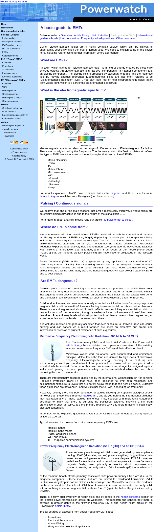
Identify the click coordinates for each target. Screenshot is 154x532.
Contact (148, 19)
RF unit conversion (11, 48)
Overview (6, 62)
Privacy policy (19, 152)
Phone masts (10, 132)
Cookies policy (19, 155)
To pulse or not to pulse (117, 219)
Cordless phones (10, 94)
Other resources (10, 55)
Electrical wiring (9, 73)
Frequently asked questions (97, 38)
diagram (115, 193)
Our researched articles (13, 31)
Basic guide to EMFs (12, 41)
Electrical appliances (12, 76)
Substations (8, 69)
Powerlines (7, 66)
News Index (7, 27)
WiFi (4, 87)
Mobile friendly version (13, 1)
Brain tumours (9, 111)
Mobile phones (9, 90)
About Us (135, 19)
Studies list (89, 395)
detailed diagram (50, 196)
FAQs (5, 52)
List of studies (9, 38)
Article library (82, 35)
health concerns (130, 496)
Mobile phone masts (12, 97)
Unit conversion (69, 38)
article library (74, 345)
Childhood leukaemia (12, 108)
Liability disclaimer (19, 148)
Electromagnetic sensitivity (15, 115)
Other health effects (11, 118)
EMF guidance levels (12, 45)
